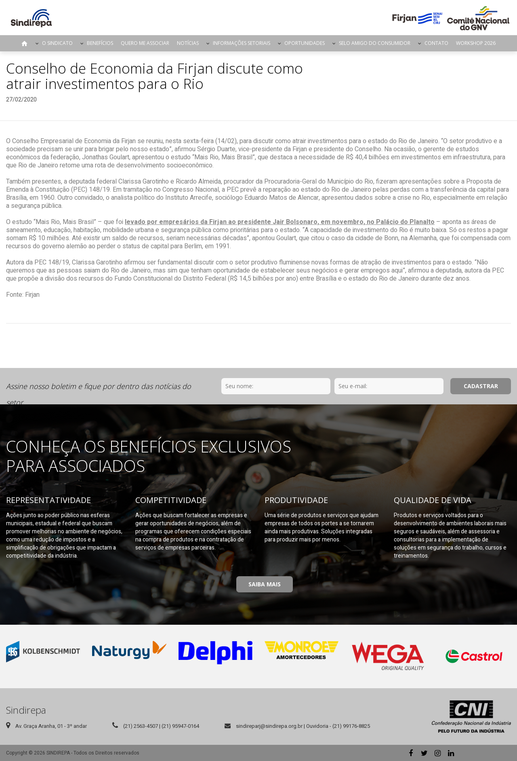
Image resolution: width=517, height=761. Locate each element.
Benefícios (100, 43)
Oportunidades (304, 43)
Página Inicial (24, 43)
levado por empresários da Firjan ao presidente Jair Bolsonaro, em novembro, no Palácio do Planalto (280, 222)
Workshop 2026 (476, 43)
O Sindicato (57, 43)
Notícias (188, 43)
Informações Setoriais (241, 43)
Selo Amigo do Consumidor (374, 43)
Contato (436, 43)
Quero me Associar (145, 43)
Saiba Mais (264, 584)
